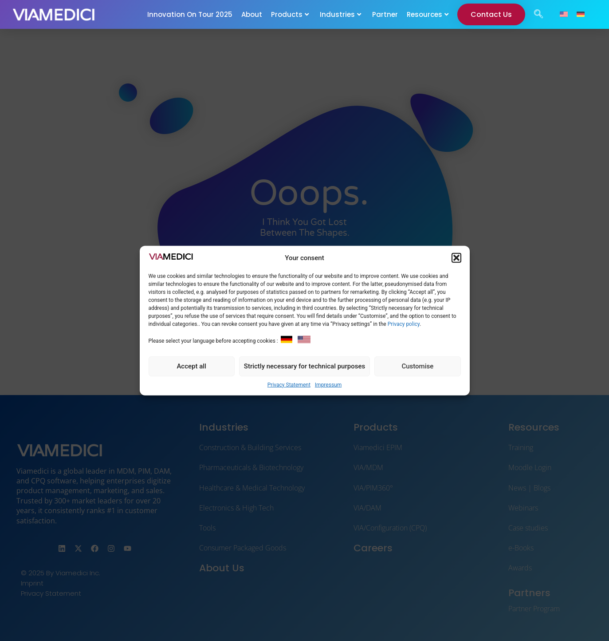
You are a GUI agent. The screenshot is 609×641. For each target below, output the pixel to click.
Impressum (328, 384)
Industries (340, 14)
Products (290, 14)
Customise (417, 366)
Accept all (191, 366)
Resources (427, 14)
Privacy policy (404, 324)
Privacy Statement (288, 384)
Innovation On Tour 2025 (189, 14)
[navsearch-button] (538, 15)
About (251, 14)
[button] (456, 257)
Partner (385, 14)
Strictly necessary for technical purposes (304, 366)
